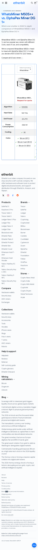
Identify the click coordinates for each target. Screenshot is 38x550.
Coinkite (24, 236)
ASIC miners (6, 299)
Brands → (25, 202)
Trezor (23, 206)
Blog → (5, 397)
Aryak (23, 297)
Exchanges (6, 302)
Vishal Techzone (27, 294)
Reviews (5, 359)
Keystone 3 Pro (7, 210)
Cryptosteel (25, 223)
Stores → (25, 273)
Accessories (6, 320)
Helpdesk (5, 356)
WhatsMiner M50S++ (9, 40)
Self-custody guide (9, 365)
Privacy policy (6, 486)
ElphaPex (24, 249)
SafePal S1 (5, 206)
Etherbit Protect (7, 243)
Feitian (23, 259)
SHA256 (25, 107)
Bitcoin (4, 383)
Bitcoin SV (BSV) (25, 146)
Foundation (25, 256)
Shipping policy (6, 494)
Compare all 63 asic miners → (12, 58)
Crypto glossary (7, 369)
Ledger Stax (6, 229)
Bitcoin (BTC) (24, 138)
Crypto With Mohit (27, 284)
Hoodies (5, 327)
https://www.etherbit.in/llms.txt (11, 535)
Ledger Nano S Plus (9, 220)
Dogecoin (5, 387)
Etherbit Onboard (8, 372)
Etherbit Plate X (7, 239)
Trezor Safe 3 (6, 213)
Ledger (23, 213)
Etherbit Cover (7, 249)
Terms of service (7, 483)
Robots (4, 347)
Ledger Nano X (7, 226)
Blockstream (25, 229)
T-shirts (4, 340)
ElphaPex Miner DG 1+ (20, 51)
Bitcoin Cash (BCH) (25, 142)
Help (3, 480)
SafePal (23, 210)
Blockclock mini (7, 233)
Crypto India (25, 281)
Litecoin (4, 390)
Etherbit (23, 252)
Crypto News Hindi (27, 278)
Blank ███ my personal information (13, 491)
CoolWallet (25, 239)
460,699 (10, 515)
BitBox (23, 226)
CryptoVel (24, 288)
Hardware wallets (8, 292)
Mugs (4, 333)
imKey (23, 269)
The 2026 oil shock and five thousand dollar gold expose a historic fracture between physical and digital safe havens (18, 417)
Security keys (6, 296)
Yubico (23, 216)
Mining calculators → (8, 378)
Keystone (24, 265)
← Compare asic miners (11, 11)
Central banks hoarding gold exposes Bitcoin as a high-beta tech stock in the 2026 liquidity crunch (18, 451)
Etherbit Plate (7, 236)
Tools (3, 324)
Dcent (23, 246)
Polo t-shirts (6, 337)
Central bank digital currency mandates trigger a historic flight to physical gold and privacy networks (19, 409)
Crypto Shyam (26, 291)
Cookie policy (6, 489)
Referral (4, 362)
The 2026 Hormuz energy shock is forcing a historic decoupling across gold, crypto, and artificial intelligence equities (18, 465)
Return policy (6, 497)
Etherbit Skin (6, 246)
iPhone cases (6, 330)
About (4, 475)
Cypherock (25, 243)
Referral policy (6, 503)
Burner (23, 233)
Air (25, 132)
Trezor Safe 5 (6, 216)
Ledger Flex (6, 223)
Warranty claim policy (8, 500)
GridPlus (24, 262)
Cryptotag (24, 220)
